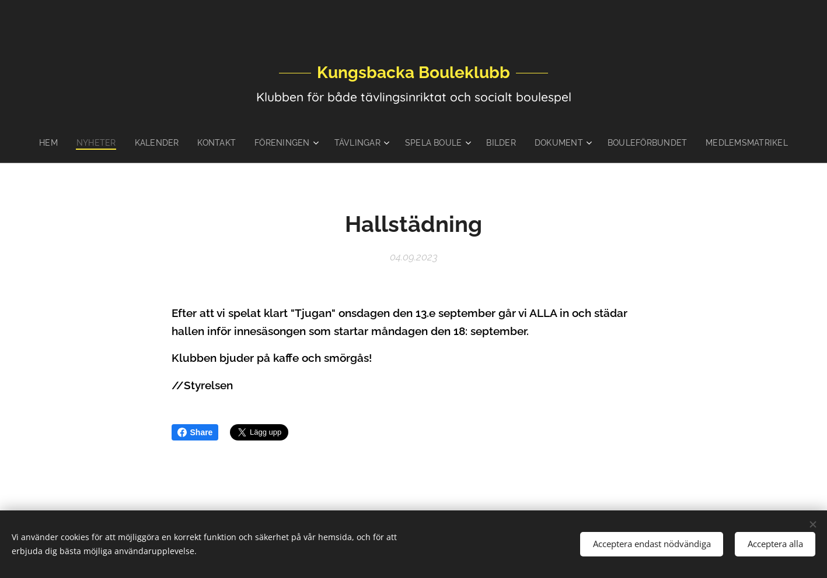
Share (195, 432)
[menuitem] (66, 142)
